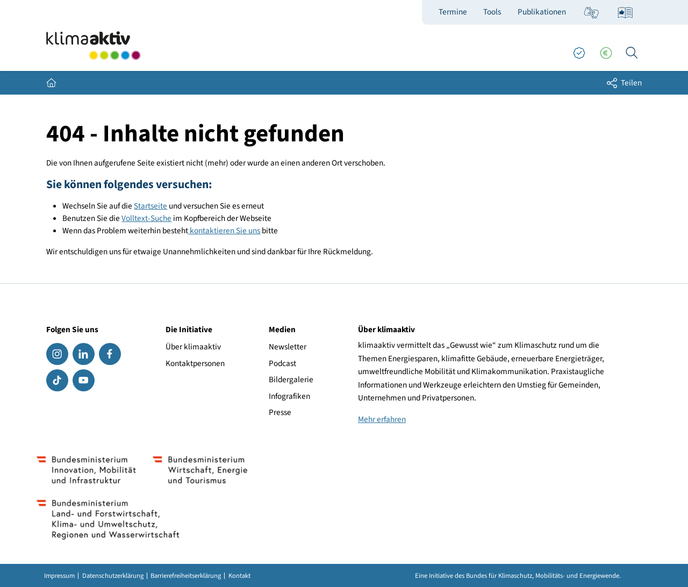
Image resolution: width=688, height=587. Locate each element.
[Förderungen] (605, 53)
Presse (280, 412)
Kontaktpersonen (195, 363)
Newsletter (287, 347)
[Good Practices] (579, 53)
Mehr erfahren (382, 419)
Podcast (282, 363)
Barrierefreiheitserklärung (185, 575)
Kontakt (239, 575)
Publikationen (542, 12)
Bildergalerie (291, 379)
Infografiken (289, 396)
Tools (492, 12)
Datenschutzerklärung (113, 575)
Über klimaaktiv (193, 347)
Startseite (150, 206)
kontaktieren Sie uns (224, 231)
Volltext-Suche (146, 218)
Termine (453, 12)
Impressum (59, 575)
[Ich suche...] (631, 53)
